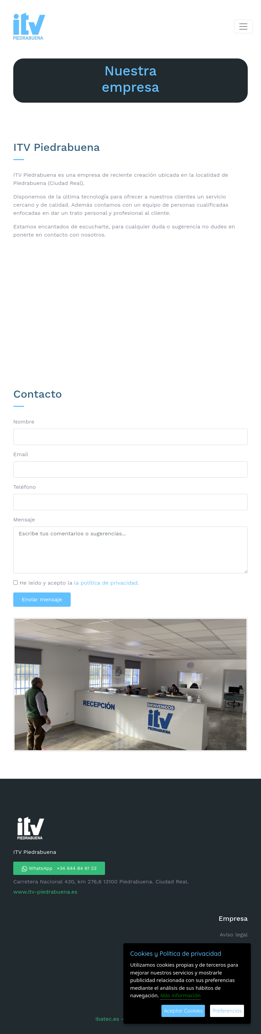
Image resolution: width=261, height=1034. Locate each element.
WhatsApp (59, 868)
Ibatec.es (108, 1019)
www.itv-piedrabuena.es (45, 892)
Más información (180, 995)
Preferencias (227, 1010)
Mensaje (24, 519)
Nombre (23, 421)
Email (20, 454)
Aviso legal (234, 934)
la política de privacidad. (106, 583)
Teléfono (24, 487)
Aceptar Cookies (183, 1010)
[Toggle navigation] (243, 26)
